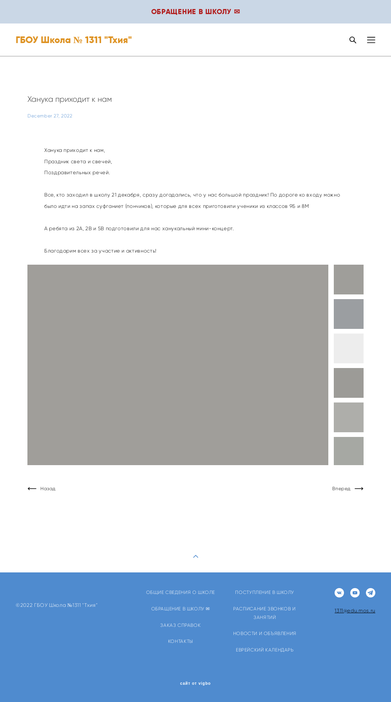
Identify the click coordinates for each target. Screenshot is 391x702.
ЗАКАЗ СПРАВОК (180, 625)
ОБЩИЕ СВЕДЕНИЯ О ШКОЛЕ (180, 592)
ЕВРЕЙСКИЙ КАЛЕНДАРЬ (265, 650)
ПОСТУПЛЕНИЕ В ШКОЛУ (264, 592)
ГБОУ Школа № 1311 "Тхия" (74, 40)
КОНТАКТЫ (180, 641)
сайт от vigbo (195, 684)
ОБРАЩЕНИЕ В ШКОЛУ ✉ (180, 609)
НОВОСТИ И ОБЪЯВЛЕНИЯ (265, 633)
